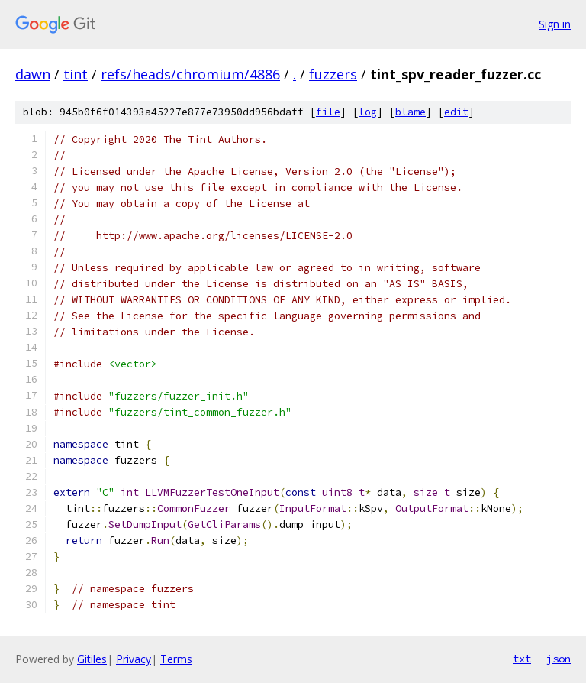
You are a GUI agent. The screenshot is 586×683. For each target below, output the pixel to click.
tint (75, 74)
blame (410, 111)
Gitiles (92, 659)
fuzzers (333, 74)
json (558, 658)
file (328, 111)
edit (456, 111)
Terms (176, 659)
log (368, 111)
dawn (32, 74)
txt (522, 658)
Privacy (133, 659)
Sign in (555, 24)
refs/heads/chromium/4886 (190, 74)
